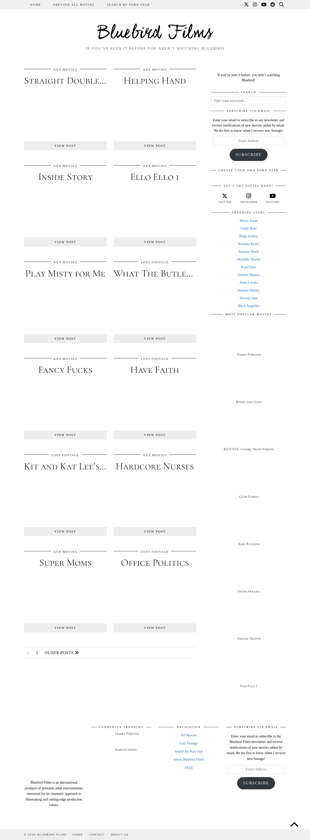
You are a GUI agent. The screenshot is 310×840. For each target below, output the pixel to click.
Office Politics (155, 562)
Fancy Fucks (65, 370)
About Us (120, 834)
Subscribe (249, 154)
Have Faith (154, 370)
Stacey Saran (249, 221)
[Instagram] (255, 4)
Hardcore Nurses (155, 466)
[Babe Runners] (248, 530)
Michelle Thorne (248, 259)
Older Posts (62, 653)
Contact (97, 834)
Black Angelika (249, 306)
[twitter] (225, 198)
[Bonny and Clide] (248, 388)
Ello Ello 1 (154, 177)
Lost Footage (155, 262)
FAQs (189, 768)
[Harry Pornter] (248, 340)
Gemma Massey (248, 275)
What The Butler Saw (162, 273)
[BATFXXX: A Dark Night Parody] (248, 435)
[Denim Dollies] (248, 577)
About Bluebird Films (188, 759)
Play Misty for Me (65, 273)
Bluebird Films (155, 33)
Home (35, 4)
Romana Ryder (248, 244)
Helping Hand (155, 80)
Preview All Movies (73, 4)
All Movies (188, 735)
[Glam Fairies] (248, 482)
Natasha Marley (248, 290)
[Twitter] (246, 4)
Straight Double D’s (69, 80)
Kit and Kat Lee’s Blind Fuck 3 (90, 466)
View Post (65, 145)
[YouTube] (264, 4)
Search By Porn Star (128, 4)
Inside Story (65, 177)
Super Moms (65, 562)
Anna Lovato (248, 282)
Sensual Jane (249, 298)
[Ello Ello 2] (248, 672)
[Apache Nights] (248, 625)
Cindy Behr (249, 228)
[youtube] (273, 198)
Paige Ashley (248, 236)
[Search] (281, 4)
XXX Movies (65, 69)
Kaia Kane (248, 267)
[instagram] (249, 198)
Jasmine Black (248, 252)
